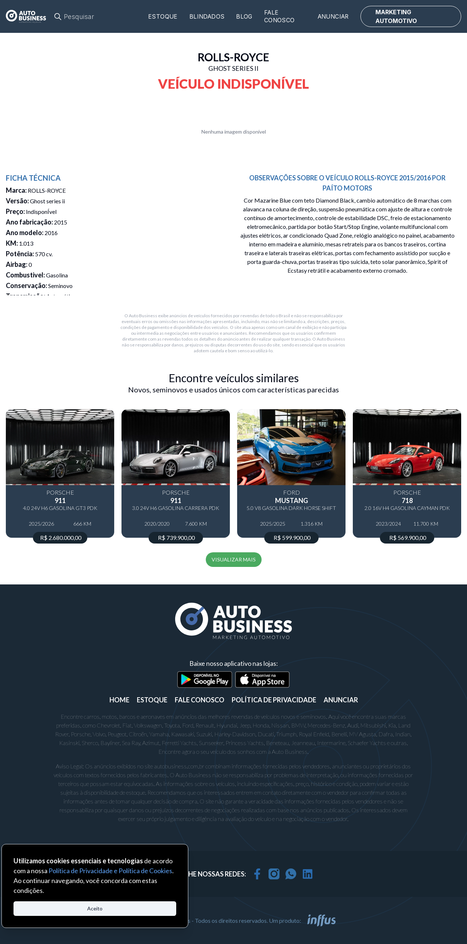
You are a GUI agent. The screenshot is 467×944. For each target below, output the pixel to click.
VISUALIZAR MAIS (234, 559)
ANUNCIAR (341, 700)
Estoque (163, 16)
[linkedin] (307, 873)
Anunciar (333, 16)
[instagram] (274, 873)
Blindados (207, 16)
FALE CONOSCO (199, 700)
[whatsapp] (290, 873)
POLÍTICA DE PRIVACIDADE (274, 700)
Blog (244, 16)
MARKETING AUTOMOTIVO (396, 16)
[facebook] (257, 873)
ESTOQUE (152, 700)
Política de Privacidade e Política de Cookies (110, 871)
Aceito (95, 908)
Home (119, 700)
